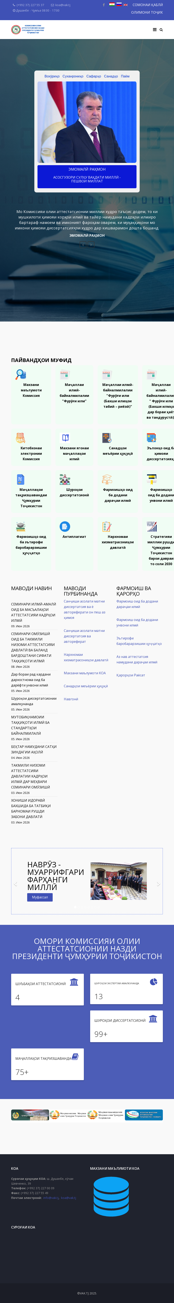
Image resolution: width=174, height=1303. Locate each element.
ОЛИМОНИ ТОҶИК (147, 12)
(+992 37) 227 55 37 (30, 5)
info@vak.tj (51, 1198)
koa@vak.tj (62, 5)
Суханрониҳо (73, 76)
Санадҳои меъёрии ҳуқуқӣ (86, 686)
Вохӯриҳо (52, 76)
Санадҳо (111, 76)
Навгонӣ (71, 699)
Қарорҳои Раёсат (130, 675)
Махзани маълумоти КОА (85, 673)
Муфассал (40, 897)
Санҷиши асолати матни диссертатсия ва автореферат (84, 636)
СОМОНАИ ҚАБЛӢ (148, 5)
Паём (125, 76)
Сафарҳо (93, 76)
